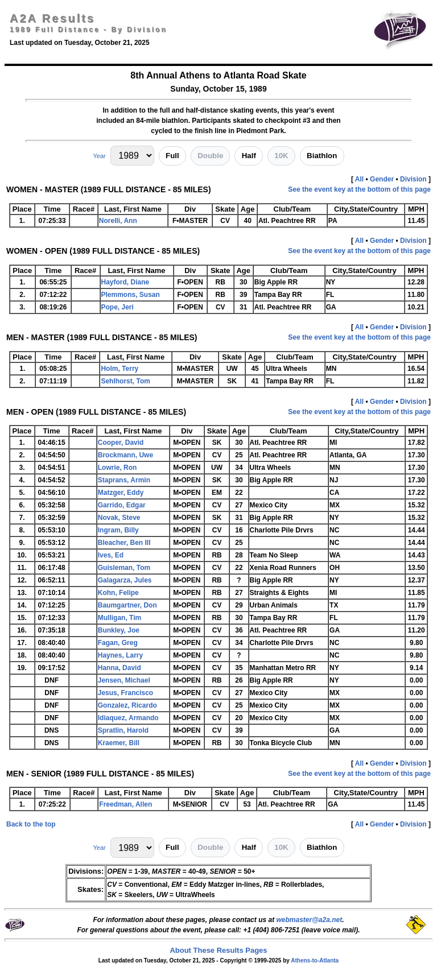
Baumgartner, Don (127, 605)
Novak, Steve (119, 518)
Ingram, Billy (118, 530)
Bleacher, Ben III (124, 543)
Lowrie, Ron (117, 468)
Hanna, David (119, 668)
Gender (382, 179)
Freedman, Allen (125, 804)
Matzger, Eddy (121, 493)
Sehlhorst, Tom (125, 381)
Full (172, 155)
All (359, 179)
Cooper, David (121, 443)
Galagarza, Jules (125, 580)
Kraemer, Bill (118, 743)
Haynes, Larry (120, 655)
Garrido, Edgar (122, 505)
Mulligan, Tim (119, 618)
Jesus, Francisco (125, 693)
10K (281, 155)
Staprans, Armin (124, 480)
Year (99, 155)
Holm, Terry (119, 369)
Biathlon (322, 155)
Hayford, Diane (125, 282)
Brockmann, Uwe (125, 455)
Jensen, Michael (124, 680)
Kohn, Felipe (118, 593)
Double (210, 155)
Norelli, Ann (118, 221)
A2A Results (52, 18)
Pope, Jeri (117, 307)
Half (249, 155)
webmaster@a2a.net (309, 920)
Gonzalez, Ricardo (127, 705)
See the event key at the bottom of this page (359, 189)
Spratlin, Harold (123, 730)
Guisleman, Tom (124, 568)
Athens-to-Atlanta (315, 960)
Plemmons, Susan (130, 295)
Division (413, 179)
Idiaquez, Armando (128, 718)
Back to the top (31, 824)
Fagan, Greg (118, 643)
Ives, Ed (110, 555)
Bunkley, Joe (118, 630)
